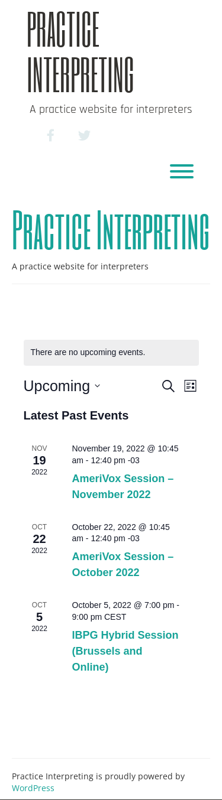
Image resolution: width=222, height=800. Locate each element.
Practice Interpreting (80, 51)
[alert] (111, 352)
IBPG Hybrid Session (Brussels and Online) (125, 651)
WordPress (33, 788)
